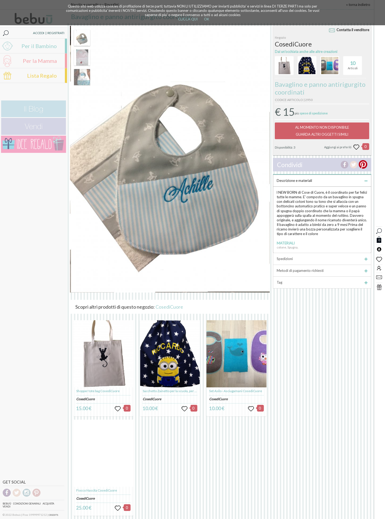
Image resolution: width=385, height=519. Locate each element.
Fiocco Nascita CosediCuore (96, 490)
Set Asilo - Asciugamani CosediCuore (235, 391)
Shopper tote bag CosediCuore (98, 391)
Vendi (6, 506)
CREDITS (53, 515)
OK (206, 19)
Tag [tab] (322, 282)
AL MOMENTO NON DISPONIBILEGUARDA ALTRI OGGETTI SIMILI (322, 130)
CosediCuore (169, 307)
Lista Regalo (42, 75)
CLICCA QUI (188, 19)
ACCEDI (38, 33)
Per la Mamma (40, 60)
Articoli (353, 63)
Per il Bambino (39, 46)
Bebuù (7, 503)
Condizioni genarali (27, 503)
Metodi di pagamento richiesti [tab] (322, 270)
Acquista (48, 503)
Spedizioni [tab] (322, 259)
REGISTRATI (55, 33)
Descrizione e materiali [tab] (322, 180)
